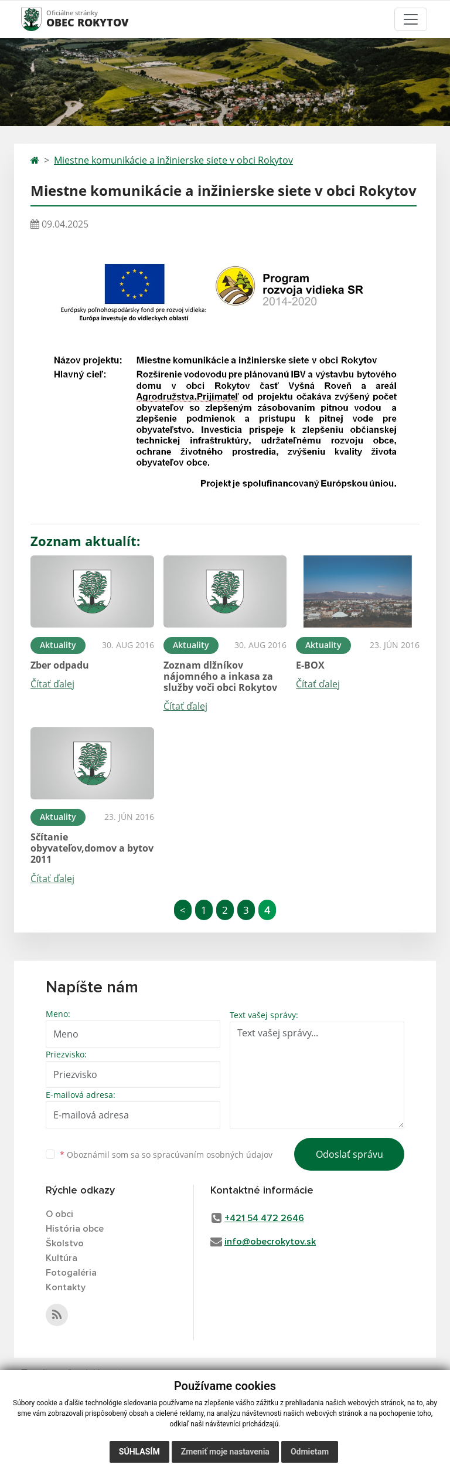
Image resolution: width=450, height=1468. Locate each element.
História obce (75, 1228)
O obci (59, 1214)
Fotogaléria (71, 1272)
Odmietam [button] (310, 1451)
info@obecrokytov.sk (270, 1241)
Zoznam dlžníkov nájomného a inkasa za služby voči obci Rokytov (220, 676)
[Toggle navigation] (410, 19)
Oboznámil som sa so (166, 1154)
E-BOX (310, 665)
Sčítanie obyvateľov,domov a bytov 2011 (92, 848)
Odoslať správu (349, 1154)
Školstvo (65, 1243)
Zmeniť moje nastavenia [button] (225, 1451)
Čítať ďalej (52, 683)
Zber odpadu (59, 665)
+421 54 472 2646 (264, 1218)
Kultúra (61, 1258)
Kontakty (66, 1287)
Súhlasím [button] (139, 1451)
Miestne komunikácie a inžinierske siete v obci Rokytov (173, 160)
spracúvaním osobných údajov (212, 1154)
